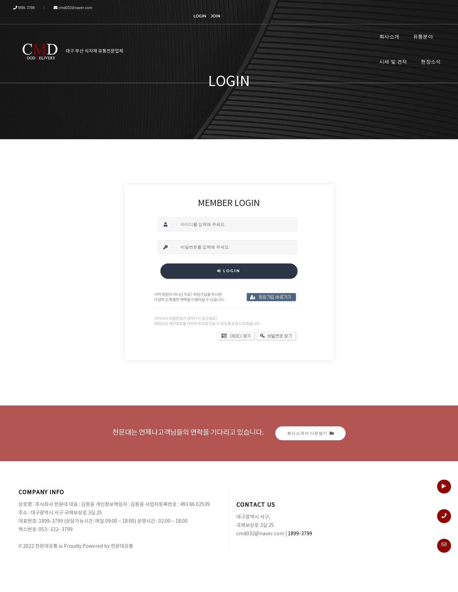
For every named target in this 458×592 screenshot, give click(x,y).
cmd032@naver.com (69, 7)
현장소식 (431, 27)
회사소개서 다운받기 (310, 433)
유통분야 (355, 27)
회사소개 (322, 27)
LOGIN (415, 7)
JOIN (431, 7)
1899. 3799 (29, 7)
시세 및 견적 (393, 27)
